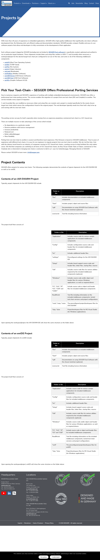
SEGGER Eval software (56, 52)
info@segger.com (33, 174)
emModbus (8, 73)
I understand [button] (55, 557)
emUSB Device (10, 76)
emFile (7, 67)
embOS (7, 62)
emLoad (7, 71)
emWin (7, 80)
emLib (7, 69)
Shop (97, 3)
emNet (7, 64)
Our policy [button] (44, 557)
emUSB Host (9, 78)
